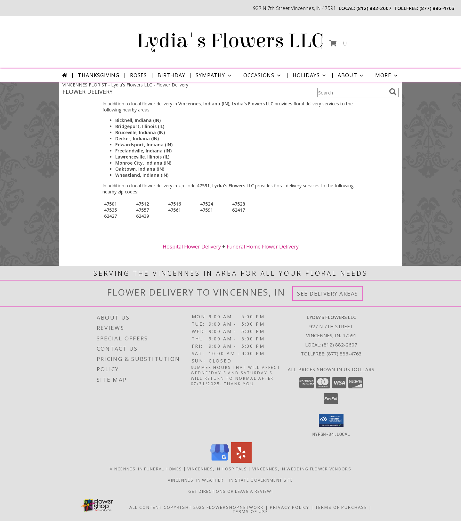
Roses (138, 75)
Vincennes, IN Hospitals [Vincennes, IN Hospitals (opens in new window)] (217, 468)
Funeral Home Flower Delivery (263, 246)
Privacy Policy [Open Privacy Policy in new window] (289, 507)
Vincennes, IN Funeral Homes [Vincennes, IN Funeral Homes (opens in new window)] (146, 468)
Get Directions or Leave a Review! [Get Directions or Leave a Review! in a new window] (230, 491)
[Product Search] (352, 92)
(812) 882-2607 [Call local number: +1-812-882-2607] (374, 8)
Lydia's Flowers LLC (230, 41)
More (387, 75)
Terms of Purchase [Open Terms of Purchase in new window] (341, 507)
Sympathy (214, 75)
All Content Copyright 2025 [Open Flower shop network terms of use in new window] (167, 507)
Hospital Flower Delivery (192, 246)
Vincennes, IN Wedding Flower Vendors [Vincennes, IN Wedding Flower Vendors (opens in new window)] (301, 468)
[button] (338, 43)
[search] (392, 92)
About (351, 75)
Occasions (262, 75)
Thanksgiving (98, 75)
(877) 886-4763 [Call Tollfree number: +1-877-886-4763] (344, 353)
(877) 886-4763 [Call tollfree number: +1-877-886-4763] (437, 8)
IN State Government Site (261, 480)
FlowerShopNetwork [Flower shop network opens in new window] (235, 507)
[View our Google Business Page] (219, 461)
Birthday (171, 75)
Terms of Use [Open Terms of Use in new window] (250, 511)
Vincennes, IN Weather (195, 480)
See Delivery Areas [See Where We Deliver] (327, 293)
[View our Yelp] (241, 461)
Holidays (310, 75)
